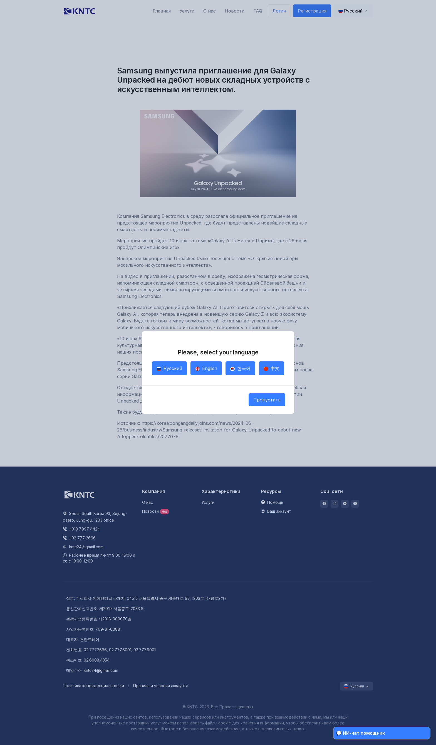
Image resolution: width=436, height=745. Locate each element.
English (206, 368)
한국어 (240, 368)
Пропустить (267, 400)
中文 (271, 368)
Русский (169, 368)
